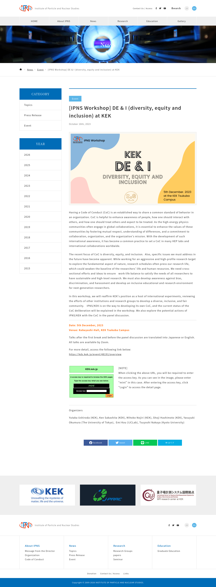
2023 (27, 185)
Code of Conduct (34, 559)
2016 (27, 258)
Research (123, 21)
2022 (27, 196)
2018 (27, 237)
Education (152, 21)
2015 (27, 268)
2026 (27, 154)
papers (117, 555)
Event (72, 559)
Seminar (118, 559)
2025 (27, 165)
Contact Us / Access (142, 8)
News (93, 21)
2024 (27, 175)
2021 (27, 206)
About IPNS (63, 21)
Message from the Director (40, 550)
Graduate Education (169, 550)
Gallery (182, 21)
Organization (32, 555)
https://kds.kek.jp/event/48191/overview (95, 354)
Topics (72, 550)
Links (126, 573)
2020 (27, 216)
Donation (91, 573)
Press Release (77, 555)
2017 (27, 247)
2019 (27, 227)
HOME (34, 21)
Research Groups (122, 550)
